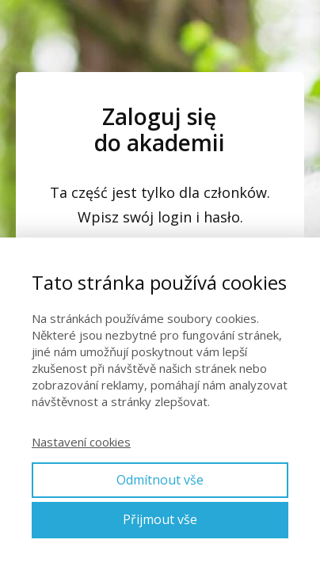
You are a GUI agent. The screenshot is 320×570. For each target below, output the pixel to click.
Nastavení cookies (81, 442)
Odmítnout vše (160, 479)
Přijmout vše (160, 519)
